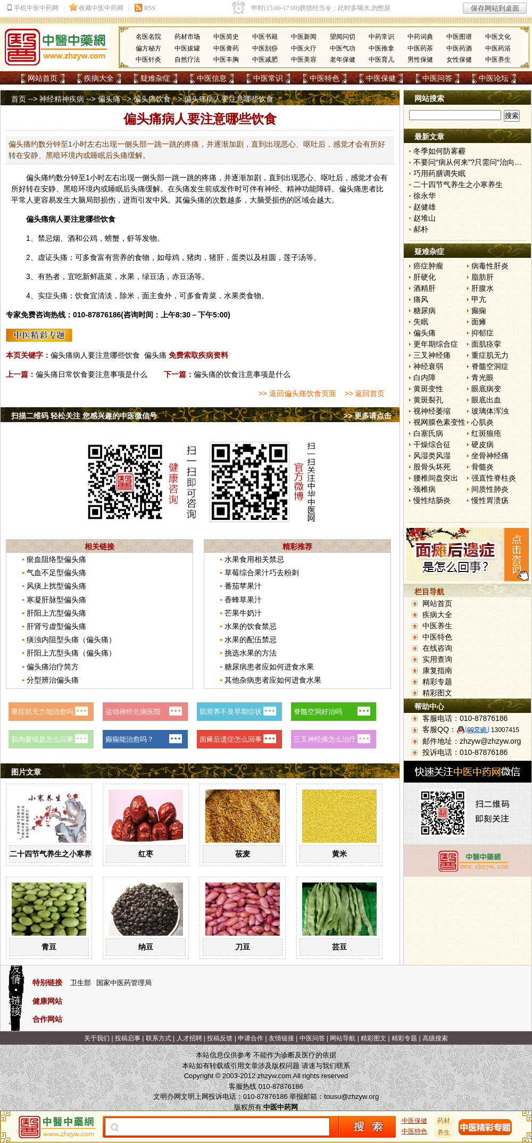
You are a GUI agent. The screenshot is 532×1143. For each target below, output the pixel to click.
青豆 (48, 947)
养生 (444, 1132)
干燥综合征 (432, 444)
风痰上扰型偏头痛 (56, 586)
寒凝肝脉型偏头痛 (56, 599)
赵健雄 (424, 207)
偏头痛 (109, 99)
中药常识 (381, 36)
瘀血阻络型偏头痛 (56, 559)
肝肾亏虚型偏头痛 (56, 626)
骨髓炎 (482, 467)
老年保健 (342, 59)
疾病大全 (99, 78)
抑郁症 (482, 333)
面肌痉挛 (486, 344)
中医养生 (498, 59)
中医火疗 (304, 48)
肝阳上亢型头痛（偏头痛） (71, 653)
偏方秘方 (148, 48)
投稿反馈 (219, 1038)
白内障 (424, 377)
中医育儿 (381, 59)
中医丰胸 (226, 59)
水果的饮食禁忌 (251, 626)
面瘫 (478, 321)
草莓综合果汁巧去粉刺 (262, 572)
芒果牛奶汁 (243, 613)
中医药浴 (498, 48)
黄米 (339, 854)
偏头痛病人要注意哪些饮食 (95, 355)
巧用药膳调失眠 (439, 173)
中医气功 (342, 48)
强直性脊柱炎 (493, 478)
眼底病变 (486, 388)
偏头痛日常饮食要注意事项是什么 (91, 374)
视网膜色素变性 (439, 422)
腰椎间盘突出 (435, 478)
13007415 (505, 730)
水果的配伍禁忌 (251, 639)
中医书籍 (265, 36)
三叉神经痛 (432, 355)
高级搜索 (435, 1038)
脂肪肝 (482, 277)
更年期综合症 (435, 344)
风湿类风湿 (432, 455)
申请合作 (250, 1038)
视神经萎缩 (432, 411)
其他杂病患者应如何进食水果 (273, 680)
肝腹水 (482, 288)
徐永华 (424, 195)
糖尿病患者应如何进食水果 (269, 666)
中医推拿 (381, 48)
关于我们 (97, 1038)
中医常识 (268, 78)
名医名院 (148, 36)
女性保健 (459, 59)
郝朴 (420, 229)
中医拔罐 (187, 48)
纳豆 (145, 947)
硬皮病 (482, 444)
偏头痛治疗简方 (53, 666)
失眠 (420, 321)
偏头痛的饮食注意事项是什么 (242, 374)
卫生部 (80, 983)
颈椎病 (424, 489)
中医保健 (381, 78)
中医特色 (324, 78)
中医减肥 (265, 59)
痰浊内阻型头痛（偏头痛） (71, 639)
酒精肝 (424, 288)
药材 (444, 1120)
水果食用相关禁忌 (254, 559)
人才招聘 (189, 1038)
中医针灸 (148, 59)
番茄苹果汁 (243, 586)
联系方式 (158, 1038)
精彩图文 (437, 692)
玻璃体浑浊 (490, 411)
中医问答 (437, 78)
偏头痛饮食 (152, 99)
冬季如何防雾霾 (439, 151)
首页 (18, 99)
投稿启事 (127, 1038)
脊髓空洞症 (490, 366)
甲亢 (478, 299)
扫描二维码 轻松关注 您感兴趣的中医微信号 (84, 415)
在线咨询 (437, 648)
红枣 (145, 854)
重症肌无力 (490, 355)
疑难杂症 (155, 78)
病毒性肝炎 (490, 266)
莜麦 (242, 854)
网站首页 (42, 78)
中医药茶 (420, 48)
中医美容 (304, 59)
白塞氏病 (428, 433)
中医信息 (212, 78)
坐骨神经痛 (490, 455)
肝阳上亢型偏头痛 (56, 613)
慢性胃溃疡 (490, 500)
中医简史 (226, 36)
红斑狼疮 (486, 433)
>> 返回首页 (364, 393)
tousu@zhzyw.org (351, 1096)
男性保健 (420, 59)
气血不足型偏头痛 (56, 572)
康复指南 (437, 670)
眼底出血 (486, 400)
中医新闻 (304, 36)
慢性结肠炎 (432, 500)
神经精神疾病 (61, 99)
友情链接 (281, 1038)
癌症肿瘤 (428, 266)
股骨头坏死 (432, 467)
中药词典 (420, 36)
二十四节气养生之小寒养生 (54, 854)
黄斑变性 (428, 388)
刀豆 (242, 947)
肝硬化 (424, 277)
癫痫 (478, 310)
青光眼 (482, 377)
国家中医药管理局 (124, 983)
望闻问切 (342, 36)
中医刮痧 (265, 48)
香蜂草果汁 (243, 599)
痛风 (420, 299)
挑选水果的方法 (251, 653)
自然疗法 (187, 59)
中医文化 (498, 36)
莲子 (291, 257)
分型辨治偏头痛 (53, 680)
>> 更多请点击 (368, 415)
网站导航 (342, 1038)
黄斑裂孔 (428, 400)
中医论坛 (494, 78)
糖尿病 (424, 310)
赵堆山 (424, 218)
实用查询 (437, 659)
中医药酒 (459, 48)
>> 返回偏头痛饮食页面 (297, 393)
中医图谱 (459, 36)
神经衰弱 (428, 366)
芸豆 (339, 947)
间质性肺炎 (490, 489)
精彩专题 (437, 681)
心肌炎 (482, 422)
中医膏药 (226, 48)
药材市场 (187, 36)
